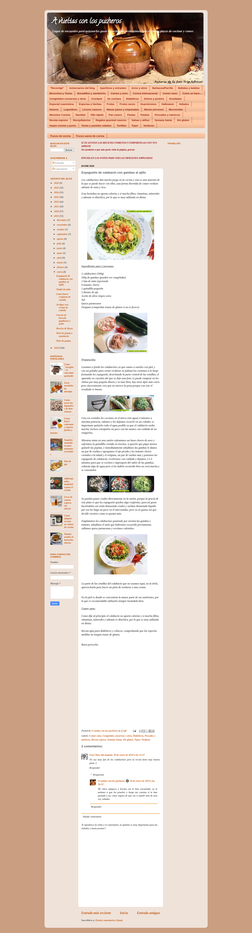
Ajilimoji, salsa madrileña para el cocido (68, 484)
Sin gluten (183, 120)
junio (60, 248)
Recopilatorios (82, 120)
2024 (56, 192)
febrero (61, 267)
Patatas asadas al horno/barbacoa (68, 538)
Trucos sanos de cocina (90, 136)
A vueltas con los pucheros (86, 21)
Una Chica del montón (101, 755)
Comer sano (170, 93)
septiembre (62, 234)
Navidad (80, 114)
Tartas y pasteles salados (96, 125)
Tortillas (121, 125)
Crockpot (96, 98)
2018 (56, 347)
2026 (56, 183)
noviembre (62, 224)
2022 (56, 201)
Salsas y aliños (141, 120)
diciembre (62, 220)
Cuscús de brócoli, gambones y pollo (63, 319)
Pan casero (115, 114)
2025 (56, 187)
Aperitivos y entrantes (113, 88)
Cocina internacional (145, 93)
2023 (56, 197)
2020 (56, 211)
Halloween (168, 104)
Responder (95, 767)
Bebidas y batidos (189, 88)
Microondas (176, 109)
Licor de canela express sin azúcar (68, 503)
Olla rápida (97, 114)
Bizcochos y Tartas (61, 93)
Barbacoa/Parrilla (162, 88)
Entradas (58, 163)
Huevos (54, 109)
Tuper (135, 125)
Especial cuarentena (62, 104)
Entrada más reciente (96, 913)
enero (60, 272)
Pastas (131, 114)
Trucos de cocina (60, 136)
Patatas (145, 114)
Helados (184, 104)
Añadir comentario (92, 816)
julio (59, 243)
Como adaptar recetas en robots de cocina (68, 521)
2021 (56, 206)
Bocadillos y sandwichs (91, 93)
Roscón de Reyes (64, 328)
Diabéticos (132, 98)
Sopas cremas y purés (63, 125)
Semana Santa (163, 120)
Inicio (124, 913)
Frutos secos (127, 104)
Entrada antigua (148, 913)
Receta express (59, 120)
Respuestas (98, 774)
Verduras (148, 125)
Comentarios (60, 169)
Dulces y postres (154, 98)
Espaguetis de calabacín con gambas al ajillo (64, 280)
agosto (60, 238)
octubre (61, 229)
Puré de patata (63, 340)
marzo (60, 262)
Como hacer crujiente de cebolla (63, 297)
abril (59, 257)
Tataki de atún (63, 289)
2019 (56, 216)
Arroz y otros (139, 88)
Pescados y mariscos (167, 114)
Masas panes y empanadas (123, 109)
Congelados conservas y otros (68, 98)
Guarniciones (148, 104)
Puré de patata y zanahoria (64, 334)
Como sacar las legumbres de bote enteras (68, 406)
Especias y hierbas (90, 104)
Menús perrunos (154, 109)
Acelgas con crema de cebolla (62, 307)
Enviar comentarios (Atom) (109, 920)
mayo (60, 253)
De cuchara (114, 98)
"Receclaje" (57, 88)
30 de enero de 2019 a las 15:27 (129, 755)
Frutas (110, 104)
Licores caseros (92, 109)
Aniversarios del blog (82, 88)
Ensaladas (175, 98)
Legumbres (70, 109)
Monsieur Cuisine (60, 114)
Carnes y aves (119, 93)
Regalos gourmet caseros (111, 120)
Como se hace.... (192, 93)
